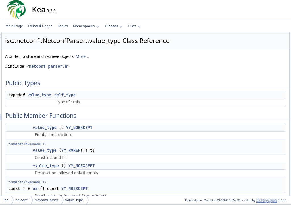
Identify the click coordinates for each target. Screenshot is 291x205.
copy (255, 98)
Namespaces (86, 26)
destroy (257, 104)
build (255, 86)
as (86, 188)
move (256, 123)
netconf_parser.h (99, 66)
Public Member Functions (267, 48)
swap (256, 130)
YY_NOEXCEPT (130, 127)
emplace (258, 111)
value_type (90, 94)
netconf (21, 200)
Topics (62, 26)
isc (6, 200)
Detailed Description (263, 136)
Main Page (14, 26)
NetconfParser (46, 200)
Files (134, 26)
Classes (113, 26)
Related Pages (40, 26)
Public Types (257, 36)
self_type (116, 94)
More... (133, 56)
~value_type (97, 165)
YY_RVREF (122, 150)
